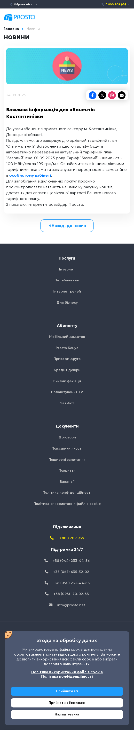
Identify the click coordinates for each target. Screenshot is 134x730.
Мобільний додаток (67, 336)
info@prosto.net (67, 605)
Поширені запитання (67, 459)
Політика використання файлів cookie (67, 503)
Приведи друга (67, 359)
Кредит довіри (67, 370)
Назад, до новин (67, 225)
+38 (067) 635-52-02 (67, 572)
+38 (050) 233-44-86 (67, 583)
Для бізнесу (67, 302)
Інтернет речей (67, 291)
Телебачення (67, 280)
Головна (11, 29)
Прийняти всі (67, 691)
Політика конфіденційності (67, 492)
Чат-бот (67, 403)
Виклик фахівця (67, 381)
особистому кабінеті (30, 175)
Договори (67, 437)
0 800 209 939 (116, 4)
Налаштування (67, 714)
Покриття (67, 470)
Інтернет (67, 269)
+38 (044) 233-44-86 (67, 560)
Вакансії (67, 481)
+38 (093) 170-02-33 (67, 594)
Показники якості (67, 448)
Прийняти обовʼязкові (67, 703)
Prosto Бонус (67, 348)
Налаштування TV (67, 392)
